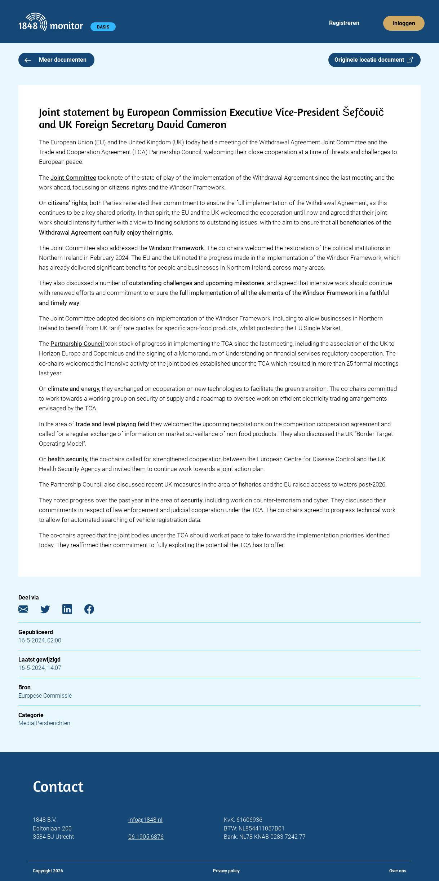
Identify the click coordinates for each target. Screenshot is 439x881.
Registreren (344, 22)
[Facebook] (94, 610)
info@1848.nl (145, 819)
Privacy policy (226, 870)
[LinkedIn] (72, 610)
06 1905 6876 (146, 836)
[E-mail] (28, 610)
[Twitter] (50, 610)
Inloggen (404, 23)
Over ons (397, 870)
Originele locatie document (373, 59)
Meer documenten (56, 59)
